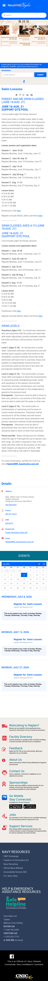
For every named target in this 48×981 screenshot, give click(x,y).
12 (5, 579)
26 (5, 588)
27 (11, 588)
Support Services (20, 826)
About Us (15, 760)
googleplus (24, 95)
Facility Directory (20, 737)
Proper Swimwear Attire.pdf (16, 532)
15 (24, 579)
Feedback (16, 748)
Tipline (7, 919)
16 (30, 579)
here (19, 210)
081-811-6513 (11, 514)
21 (18, 583)
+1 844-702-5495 (11, 929)
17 (37, 579)
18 (43, 579)
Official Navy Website (13, 868)
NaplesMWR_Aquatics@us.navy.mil (19, 542)
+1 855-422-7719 (11, 936)
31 (37, 588)
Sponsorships (18, 782)
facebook (24, 81)
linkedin (27, 95)
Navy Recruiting (11, 864)
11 (43, 575)
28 (18, 588)
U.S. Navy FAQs (11, 875)
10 (37, 575)
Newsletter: (6, 70)
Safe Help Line (10, 916)
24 (37, 583)
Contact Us (16, 771)
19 (5, 583)
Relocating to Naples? (24, 725)
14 (18, 579)
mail (31, 95)
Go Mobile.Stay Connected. (20, 797)
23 (30, 583)
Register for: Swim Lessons (28, 603)
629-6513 (9, 523)
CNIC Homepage (11, 856)
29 (24, 588)
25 (43, 583)
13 (11, 579)
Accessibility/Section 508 (15, 872)
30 (30, 588)
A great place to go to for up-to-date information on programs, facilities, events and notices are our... (21, 65)
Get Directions (11, 504)
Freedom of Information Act (16, 860)
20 (11, 583)
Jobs (12, 815)
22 (24, 583)
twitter (16, 95)
